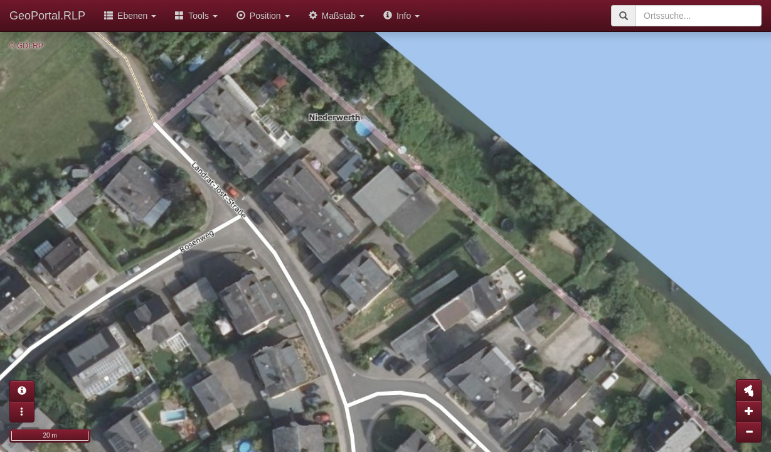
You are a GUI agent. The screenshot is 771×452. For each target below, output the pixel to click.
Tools (196, 16)
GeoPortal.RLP (47, 15)
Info (401, 16)
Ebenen (130, 16)
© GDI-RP (26, 45)
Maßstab (336, 16)
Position (263, 16)
